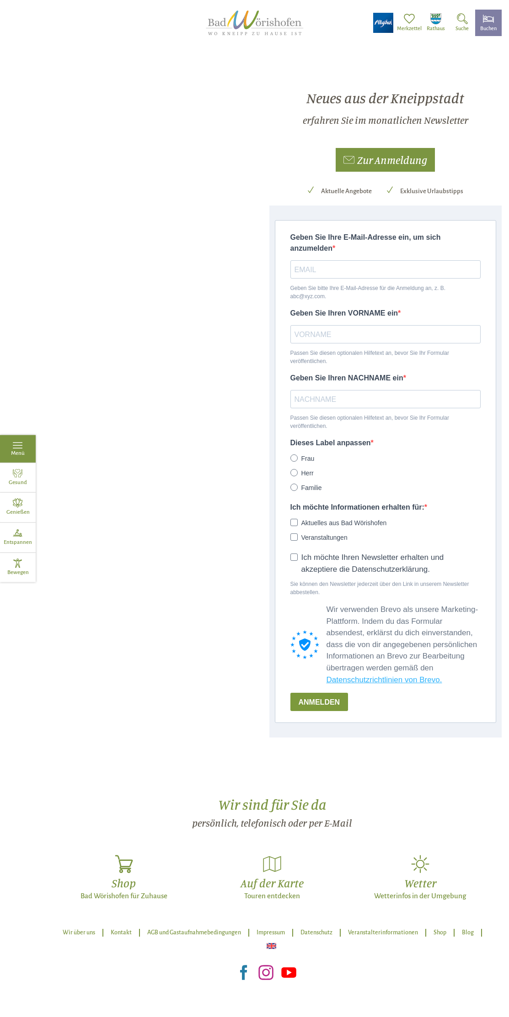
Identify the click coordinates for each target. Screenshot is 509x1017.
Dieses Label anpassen (330, 443)
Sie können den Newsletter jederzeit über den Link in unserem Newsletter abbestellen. (379, 588)
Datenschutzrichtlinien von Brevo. (384, 679)
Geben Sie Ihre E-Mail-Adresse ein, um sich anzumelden (365, 242)
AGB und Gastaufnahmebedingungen (194, 932)
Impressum (271, 932)
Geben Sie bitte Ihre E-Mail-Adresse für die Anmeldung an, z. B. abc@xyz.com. (368, 292)
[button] (385, 160)
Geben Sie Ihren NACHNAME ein (346, 378)
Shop (440, 932)
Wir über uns (79, 932)
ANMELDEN (319, 702)
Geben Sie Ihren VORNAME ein (344, 313)
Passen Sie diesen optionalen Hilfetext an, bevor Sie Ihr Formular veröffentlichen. (370, 357)
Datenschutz (316, 932)
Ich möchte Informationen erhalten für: (357, 507)
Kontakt (121, 932)
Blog (468, 932)
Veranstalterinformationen (383, 932)
